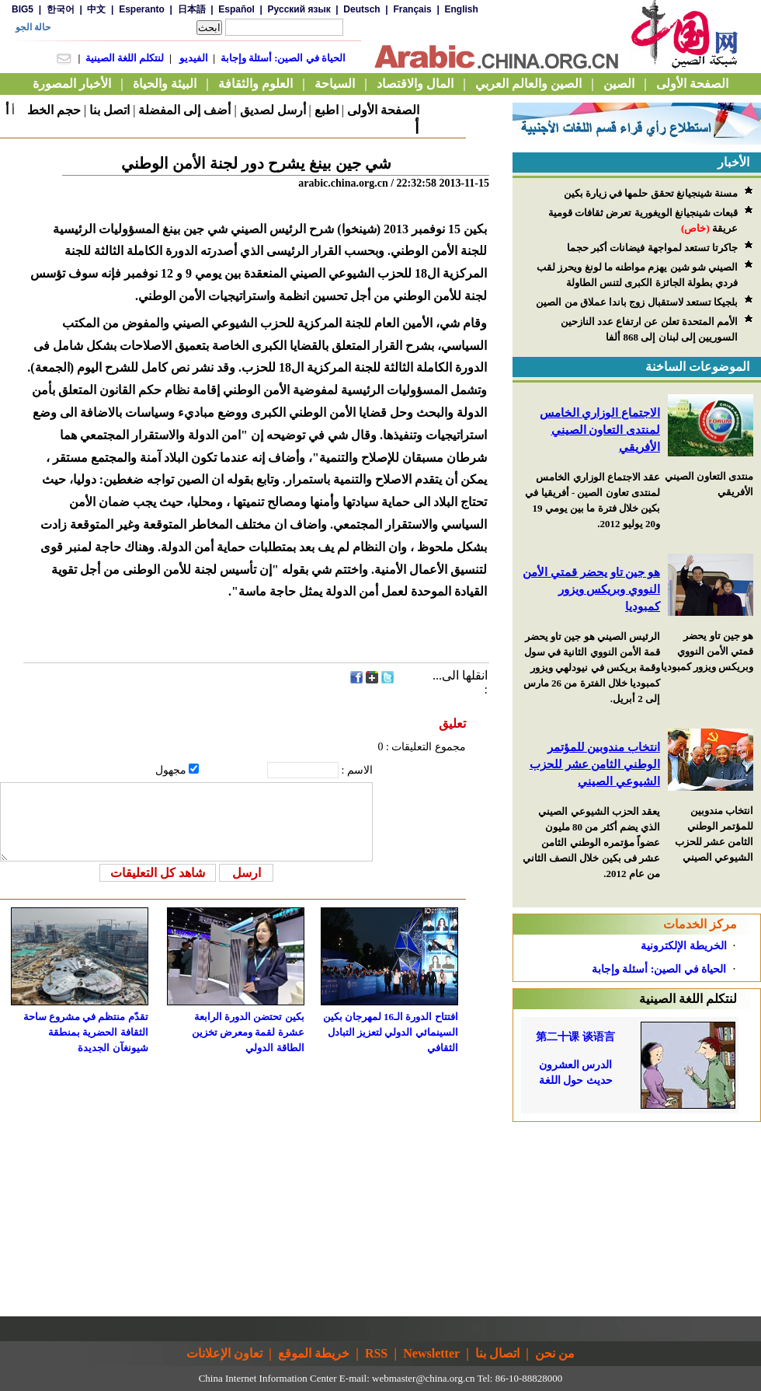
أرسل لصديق (273, 110)
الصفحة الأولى (383, 110)
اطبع (326, 110)
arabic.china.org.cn (343, 183)
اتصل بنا (109, 110)
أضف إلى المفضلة (184, 110)
